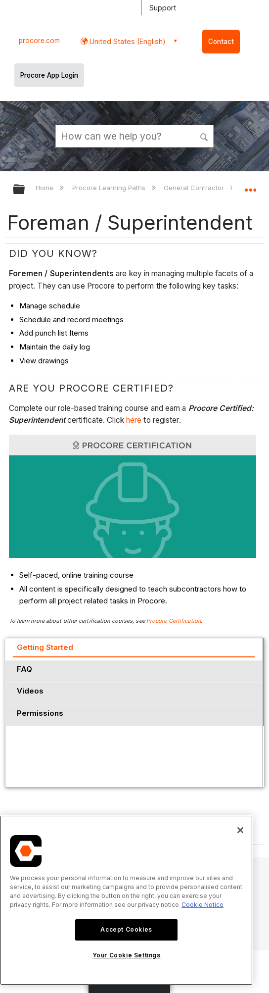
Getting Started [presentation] (45, 647)
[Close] (240, 830)
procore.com (39, 41)
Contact (221, 42)
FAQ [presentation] (24, 669)
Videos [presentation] (30, 690)
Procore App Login (49, 75)
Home (45, 188)
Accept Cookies (126, 929)
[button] (204, 135)
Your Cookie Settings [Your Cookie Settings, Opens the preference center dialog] (126, 955)
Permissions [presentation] (40, 713)
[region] (126, 900)
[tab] (134, 649)
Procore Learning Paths (109, 188)
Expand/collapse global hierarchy (25, 190)
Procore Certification (173, 620)
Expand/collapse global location (250, 186)
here (135, 420)
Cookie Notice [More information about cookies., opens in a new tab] (202, 904)
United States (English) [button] (127, 41)
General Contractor (195, 188)
